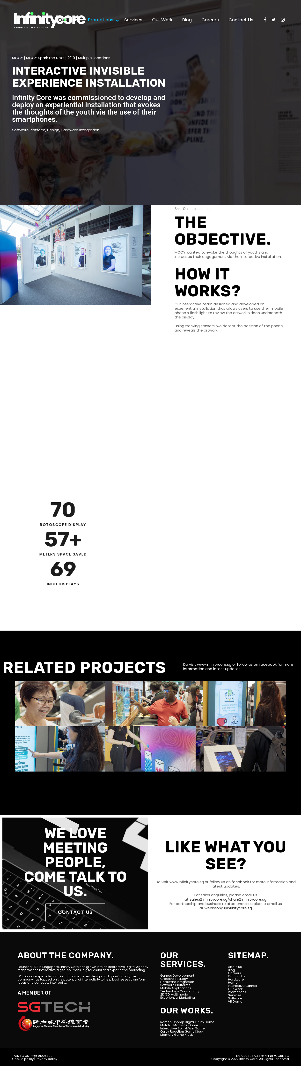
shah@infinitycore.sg (247, 899)
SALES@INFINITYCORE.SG (270, 1055)
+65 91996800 (41, 1055)
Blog (231, 970)
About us (235, 967)
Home (233, 982)
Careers (234, 973)
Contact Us (236, 976)
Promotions (237, 992)
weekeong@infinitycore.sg (228, 908)
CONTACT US (75, 912)
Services (235, 995)
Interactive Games (242, 985)
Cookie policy (23, 1059)
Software (235, 998)
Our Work (235, 989)
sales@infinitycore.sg (208, 899)
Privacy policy (46, 1059)
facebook (268, 664)
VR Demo (235, 1001)
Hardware (236, 979)
